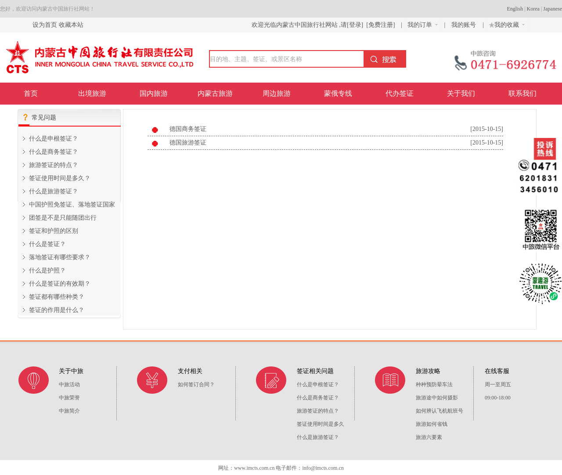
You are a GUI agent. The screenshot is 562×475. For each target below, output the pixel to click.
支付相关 (190, 371)
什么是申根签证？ (53, 138)
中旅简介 (69, 411)
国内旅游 (154, 93)
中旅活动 (69, 384)
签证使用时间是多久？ (59, 178)
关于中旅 (71, 371)
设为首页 (44, 25)
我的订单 (422, 25)
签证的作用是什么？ (56, 310)
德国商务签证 (187, 129)
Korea (533, 9)
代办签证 (399, 93)
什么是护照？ (47, 270)
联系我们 (522, 93)
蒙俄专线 (338, 93)
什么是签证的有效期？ (59, 283)
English (515, 9)
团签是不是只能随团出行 (63, 217)
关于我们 (461, 93)
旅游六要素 (429, 437)
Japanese (552, 9)
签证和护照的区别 (53, 231)
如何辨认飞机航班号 (439, 411)
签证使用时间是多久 (320, 424)
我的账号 (464, 25)
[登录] (355, 25)
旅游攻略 (428, 371)
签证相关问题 (315, 371)
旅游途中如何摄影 (437, 398)
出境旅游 (92, 93)
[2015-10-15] (486, 129)
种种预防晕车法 (434, 384)
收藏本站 (71, 25)
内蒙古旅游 (215, 93)
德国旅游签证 (187, 142)
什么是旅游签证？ (53, 191)
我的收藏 (506, 23)
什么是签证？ (47, 244)
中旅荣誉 (69, 398)
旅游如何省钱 (431, 424)
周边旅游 (277, 93)
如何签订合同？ (196, 384)
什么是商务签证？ (53, 152)
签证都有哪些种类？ (56, 297)
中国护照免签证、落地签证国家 (72, 204)
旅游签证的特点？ (53, 165)
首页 (31, 93)
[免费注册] (380, 25)
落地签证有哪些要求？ (59, 257)
